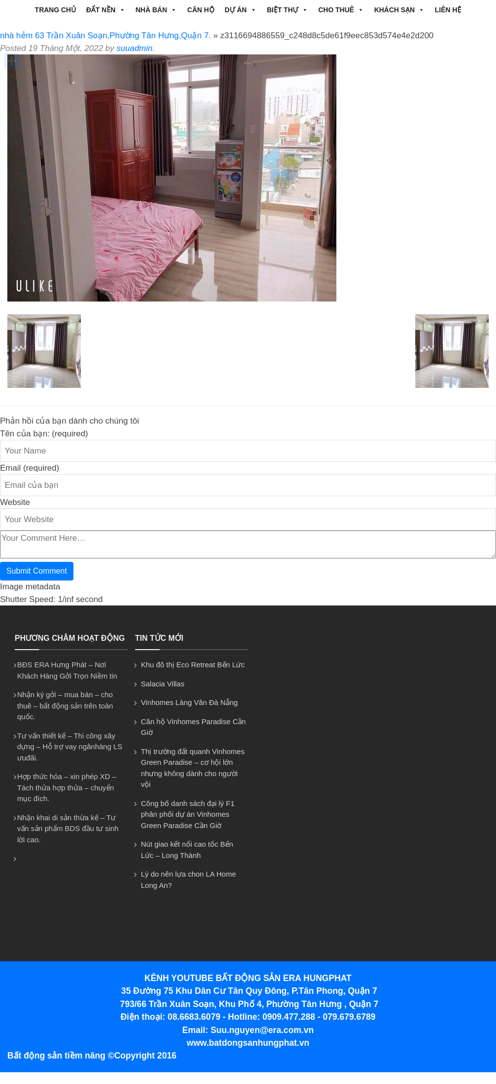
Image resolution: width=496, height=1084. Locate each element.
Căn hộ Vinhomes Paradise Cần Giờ (193, 727)
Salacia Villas (163, 684)
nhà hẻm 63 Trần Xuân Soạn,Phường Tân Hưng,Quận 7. (105, 35)
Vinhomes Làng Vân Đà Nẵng (189, 702)
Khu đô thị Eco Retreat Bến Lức (193, 664)
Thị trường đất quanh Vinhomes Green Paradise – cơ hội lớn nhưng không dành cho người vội (193, 768)
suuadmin (135, 48)
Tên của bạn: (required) (44, 433)
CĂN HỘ (200, 10)
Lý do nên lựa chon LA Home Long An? (188, 879)
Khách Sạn (399, 10)
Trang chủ (55, 10)
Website (15, 502)
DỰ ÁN (241, 10)
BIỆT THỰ (287, 10)
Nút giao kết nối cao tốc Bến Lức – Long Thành (187, 849)
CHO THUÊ (341, 10)
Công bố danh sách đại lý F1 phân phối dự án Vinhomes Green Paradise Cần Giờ (188, 814)
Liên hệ (448, 10)
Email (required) (29, 468)
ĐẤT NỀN (105, 10)
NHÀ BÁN (156, 10)
